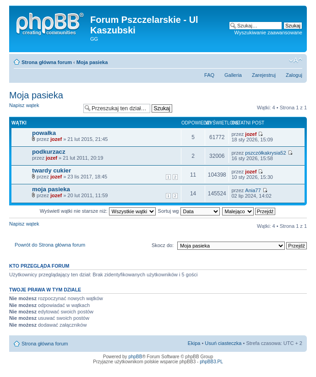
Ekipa (194, 343)
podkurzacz (48, 151)
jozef (56, 139)
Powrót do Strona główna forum (50, 245)
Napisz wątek (44, 108)
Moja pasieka (92, 62)
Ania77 (253, 190)
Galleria (233, 75)
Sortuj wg (189, 211)
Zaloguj (294, 75)
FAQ (209, 75)
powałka (44, 132)
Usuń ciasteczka (223, 343)
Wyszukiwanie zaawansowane (268, 32)
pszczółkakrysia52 (265, 153)
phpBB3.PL (211, 361)
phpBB (135, 356)
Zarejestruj (264, 75)
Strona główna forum (47, 62)
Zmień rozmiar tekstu (295, 60)
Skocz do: (163, 245)
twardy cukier (51, 170)
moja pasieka (51, 189)
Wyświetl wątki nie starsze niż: (98, 211)
